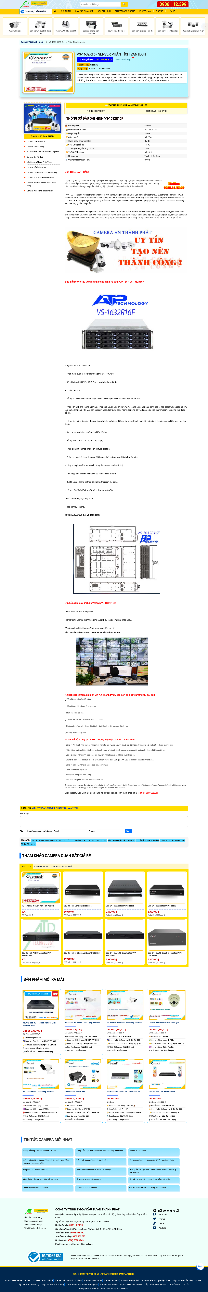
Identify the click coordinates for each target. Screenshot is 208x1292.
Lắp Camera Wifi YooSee (131, 1284)
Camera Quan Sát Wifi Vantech (35, 1187)
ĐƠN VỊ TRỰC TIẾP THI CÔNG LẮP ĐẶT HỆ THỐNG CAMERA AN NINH (104, 1274)
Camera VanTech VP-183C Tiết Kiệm (164, 1023)
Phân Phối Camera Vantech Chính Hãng (92, 1160)
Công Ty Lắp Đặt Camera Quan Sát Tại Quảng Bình (86, 840)
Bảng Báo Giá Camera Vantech (35, 1170)
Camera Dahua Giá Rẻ (43, 1280)
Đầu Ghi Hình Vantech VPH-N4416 (78, 906)
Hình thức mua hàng (33, 1217)
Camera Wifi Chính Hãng (32, 42)
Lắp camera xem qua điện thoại (156, 1280)
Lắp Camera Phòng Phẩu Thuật (39, 162)
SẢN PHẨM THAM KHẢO (62, 866)
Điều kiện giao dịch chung (35, 1228)
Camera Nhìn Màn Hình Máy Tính (40, 177)
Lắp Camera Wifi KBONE (156, 1284)
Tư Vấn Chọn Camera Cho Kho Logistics (43, 152)
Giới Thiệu (66, 11)
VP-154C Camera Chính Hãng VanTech (38, 1092)
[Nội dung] (104, 821)
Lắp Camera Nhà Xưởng (53, 1284)
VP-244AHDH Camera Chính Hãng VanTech (124, 1023)
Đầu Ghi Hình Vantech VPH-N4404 (120, 906)
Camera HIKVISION (93, 1280)
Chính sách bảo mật (33, 1224)
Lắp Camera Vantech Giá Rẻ (17, 1280)
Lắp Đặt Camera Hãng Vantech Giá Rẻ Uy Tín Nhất (149, 1179)
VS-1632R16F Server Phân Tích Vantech (66, 42)
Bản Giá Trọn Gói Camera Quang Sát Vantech (147, 1187)
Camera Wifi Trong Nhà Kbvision (40, 191)
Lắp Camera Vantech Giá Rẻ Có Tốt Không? (93, 1170)
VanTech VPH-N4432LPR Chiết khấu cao (123, 1092)
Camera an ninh (111, 1280)
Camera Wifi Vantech (137, 1151)
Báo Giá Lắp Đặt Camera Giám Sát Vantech (40, 1179)
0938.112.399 (172, 4)
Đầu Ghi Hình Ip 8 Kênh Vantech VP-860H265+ (82, 953)
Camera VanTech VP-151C (75, 1092)
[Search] (100, 4)
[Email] (74, 831)
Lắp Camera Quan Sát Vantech (88, 1179)
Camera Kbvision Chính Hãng (68, 1280)
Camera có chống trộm (36, 167)
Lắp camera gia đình (130, 1280)
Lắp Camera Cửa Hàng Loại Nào (187, 1280)
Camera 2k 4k (41, 866)
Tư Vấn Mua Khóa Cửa (179, 1284)
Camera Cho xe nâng (35, 147)
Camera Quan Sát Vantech (86, 1187)
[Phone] (110, 831)
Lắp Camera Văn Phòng (28, 1284)
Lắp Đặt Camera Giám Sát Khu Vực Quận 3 (48, 840)
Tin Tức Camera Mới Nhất (48, 1140)
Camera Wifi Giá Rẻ (108, 1284)
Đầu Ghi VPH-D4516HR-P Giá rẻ (162, 1092)
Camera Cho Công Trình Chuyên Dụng (42, 172)
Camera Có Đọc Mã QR (36, 141)
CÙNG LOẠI (26, 866)
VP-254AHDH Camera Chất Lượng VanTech (82, 1023)
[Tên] (39, 831)
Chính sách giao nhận (33, 1221)
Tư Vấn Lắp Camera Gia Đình (147, 840)
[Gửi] (128, 831)
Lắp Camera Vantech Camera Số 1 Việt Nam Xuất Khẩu (151, 1160)
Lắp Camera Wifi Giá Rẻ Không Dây (82, 1284)
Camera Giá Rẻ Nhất (35, 157)
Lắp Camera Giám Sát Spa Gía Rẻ (121, 840)
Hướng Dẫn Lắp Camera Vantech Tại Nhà (39, 1151)
